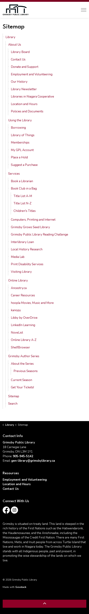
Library (10, 37)
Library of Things (22, 135)
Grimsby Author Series (23, 356)
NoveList (17, 333)
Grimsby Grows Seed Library (30, 227)
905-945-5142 (23, 456)
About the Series (22, 364)
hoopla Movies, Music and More (32, 303)
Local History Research (26, 249)
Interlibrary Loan (22, 242)
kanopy (16, 310)
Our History (19, 82)
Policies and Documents (27, 111)
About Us (14, 45)
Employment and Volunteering (31, 74)
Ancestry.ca (19, 288)
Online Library (18, 280)
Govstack (20, 587)
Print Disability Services (27, 264)
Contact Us (18, 59)
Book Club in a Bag (24, 188)
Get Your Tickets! (22, 387)
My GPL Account (22, 150)
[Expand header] (83, 10)
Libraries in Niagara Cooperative (32, 96)
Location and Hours (24, 104)
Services (14, 174)
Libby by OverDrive (24, 318)
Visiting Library (21, 272)
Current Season (21, 380)
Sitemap (13, 396)
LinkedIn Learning (23, 325)
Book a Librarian (22, 181)
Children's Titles (25, 211)
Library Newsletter (24, 89)
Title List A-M (23, 196)
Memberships (20, 142)
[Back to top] (44, 604)
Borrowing (18, 128)
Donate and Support (24, 67)
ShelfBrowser (20, 347)
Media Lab (17, 257)
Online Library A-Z (23, 340)
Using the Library (20, 120)
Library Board (20, 52)
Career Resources (23, 295)
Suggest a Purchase (24, 165)
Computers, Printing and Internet (33, 220)
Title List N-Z (22, 203)
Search (12, 404)
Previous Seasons (26, 371)
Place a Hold (19, 157)
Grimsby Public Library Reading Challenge (39, 234)
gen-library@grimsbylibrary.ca (33, 461)
